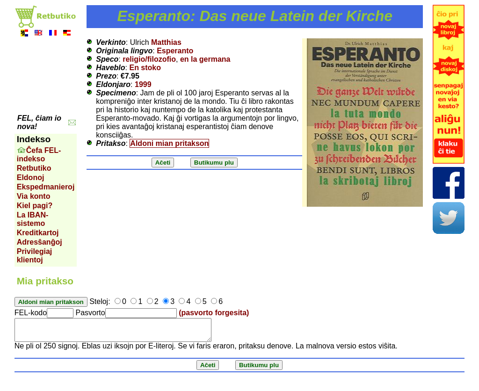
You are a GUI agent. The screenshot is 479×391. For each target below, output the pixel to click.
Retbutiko (34, 168)
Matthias (166, 42)
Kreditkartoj (38, 233)
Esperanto (175, 51)
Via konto (34, 196)
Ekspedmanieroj (46, 187)
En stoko (145, 68)
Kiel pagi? (34, 206)
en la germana (205, 59)
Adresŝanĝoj (39, 242)
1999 (143, 84)
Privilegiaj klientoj (34, 255)
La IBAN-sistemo (33, 219)
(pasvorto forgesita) (214, 313)
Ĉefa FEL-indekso (39, 154)
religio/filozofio (149, 59)
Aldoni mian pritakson (169, 143)
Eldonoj (30, 177)
